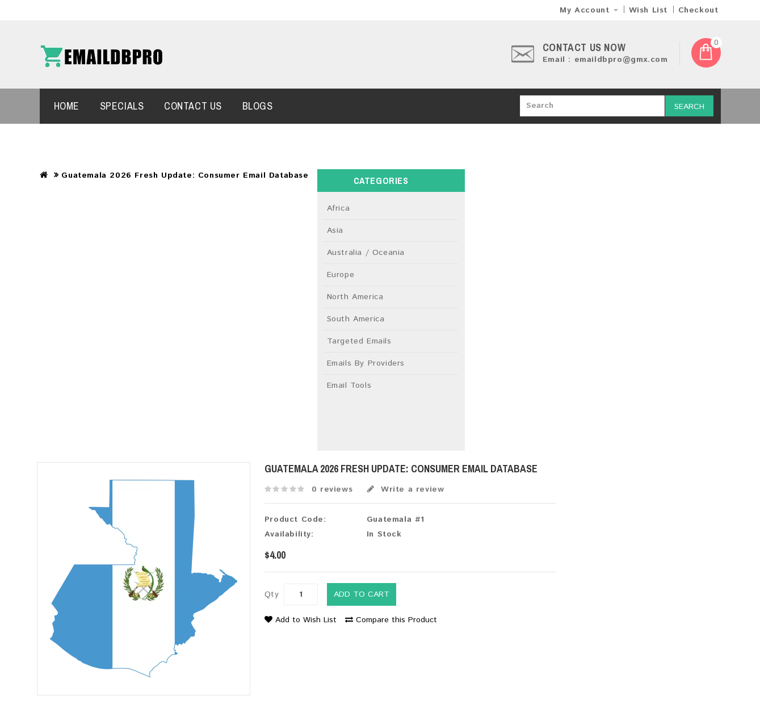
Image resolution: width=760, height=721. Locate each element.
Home (66, 106)
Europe (341, 274)
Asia (335, 230)
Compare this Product (391, 620)
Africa (338, 208)
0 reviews (332, 489)
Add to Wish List (300, 620)
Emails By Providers (366, 363)
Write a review (405, 489)
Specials (122, 106)
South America (356, 319)
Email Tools (349, 385)
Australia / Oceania (366, 252)
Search (689, 106)
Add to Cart (361, 594)
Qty (271, 594)
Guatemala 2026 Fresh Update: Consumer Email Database (184, 175)
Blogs (257, 106)
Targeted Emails (359, 341)
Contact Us (193, 106)
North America (355, 297)
